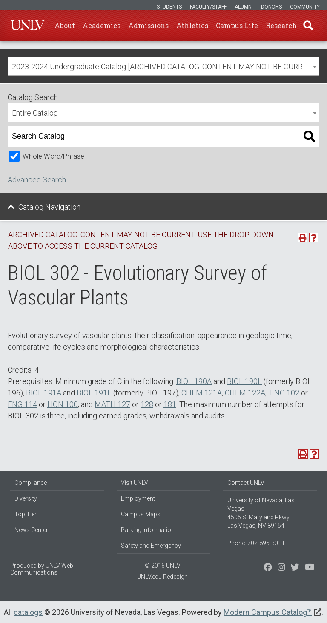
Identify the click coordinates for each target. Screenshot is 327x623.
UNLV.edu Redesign (162, 576)
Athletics (192, 25)
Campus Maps (141, 514)
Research (281, 25)
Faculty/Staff (208, 7)
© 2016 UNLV (163, 565)
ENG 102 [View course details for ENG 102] (283, 392)
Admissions (148, 25)
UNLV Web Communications (41, 569)
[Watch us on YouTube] (310, 568)
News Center (31, 529)
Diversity (25, 498)
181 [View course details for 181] (170, 404)
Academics (101, 25)
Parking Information (148, 529)
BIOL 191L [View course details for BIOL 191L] (94, 392)
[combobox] (163, 66)
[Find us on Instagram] (295, 568)
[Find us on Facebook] (267, 568)
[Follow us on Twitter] (281, 568)
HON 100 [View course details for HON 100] (62, 404)
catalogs (28, 612)
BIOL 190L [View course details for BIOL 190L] (244, 381)
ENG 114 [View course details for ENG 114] (22, 404)
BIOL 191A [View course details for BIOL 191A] (43, 392)
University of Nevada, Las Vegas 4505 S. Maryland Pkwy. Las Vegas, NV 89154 (261, 513)
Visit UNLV (134, 482)
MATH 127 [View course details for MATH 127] (112, 404)
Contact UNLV (245, 482)
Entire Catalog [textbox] (35, 112)
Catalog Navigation (49, 206)
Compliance (30, 482)
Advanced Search (37, 179)
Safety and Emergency (151, 545)
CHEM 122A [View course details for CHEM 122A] (245, 392)
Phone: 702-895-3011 (256, 543)
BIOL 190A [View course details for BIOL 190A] (194, 381)
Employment (138, 498)
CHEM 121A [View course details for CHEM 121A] (201, 392)
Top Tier (25, 514)
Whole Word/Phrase (53, 156)
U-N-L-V (28, 25)
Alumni (244, 7)
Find (308, 25)
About (64, 25)
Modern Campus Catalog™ (268, 612)
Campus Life (237, 25)
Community (305, 7)
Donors (271, 7)
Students (169, 7)
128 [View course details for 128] (147, 404)
